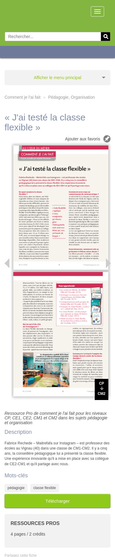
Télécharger (57, 501)
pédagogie (16, 488)
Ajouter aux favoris (82, 138)
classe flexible (44, 488)
